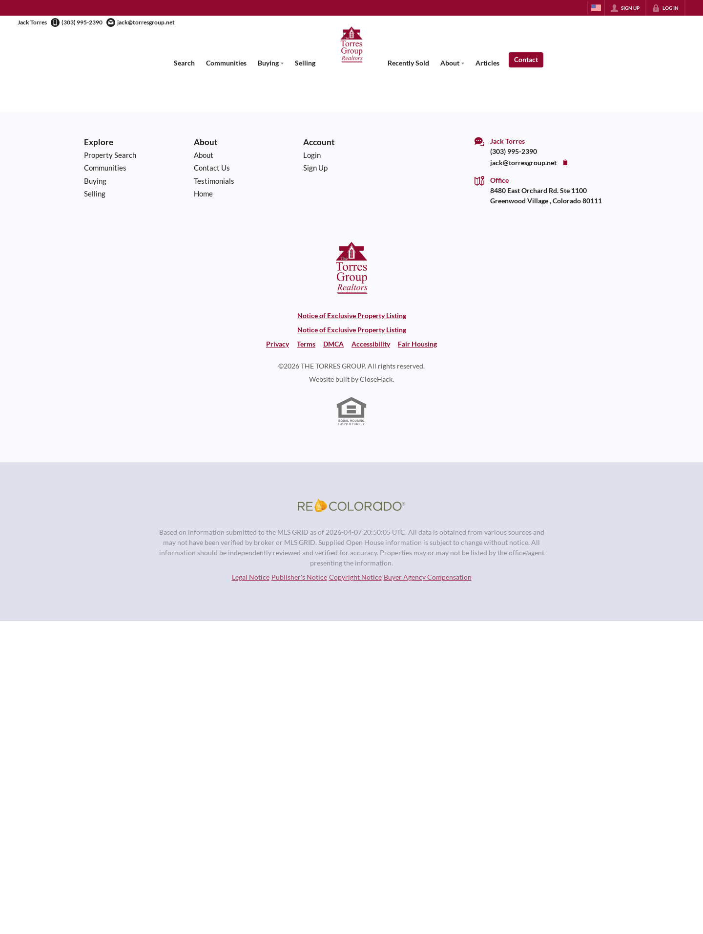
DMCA (333, 344)
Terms (306, 344)
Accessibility (371, 344)
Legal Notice (250, 577)
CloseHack (376, 379)
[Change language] (596, 8)
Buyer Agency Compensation (428, 577)
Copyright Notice (355, 577)
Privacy (277, 344)
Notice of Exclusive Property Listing (351, 315)
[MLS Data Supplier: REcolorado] (351, 505)
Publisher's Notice (299, 577)
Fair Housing (417, 344)
